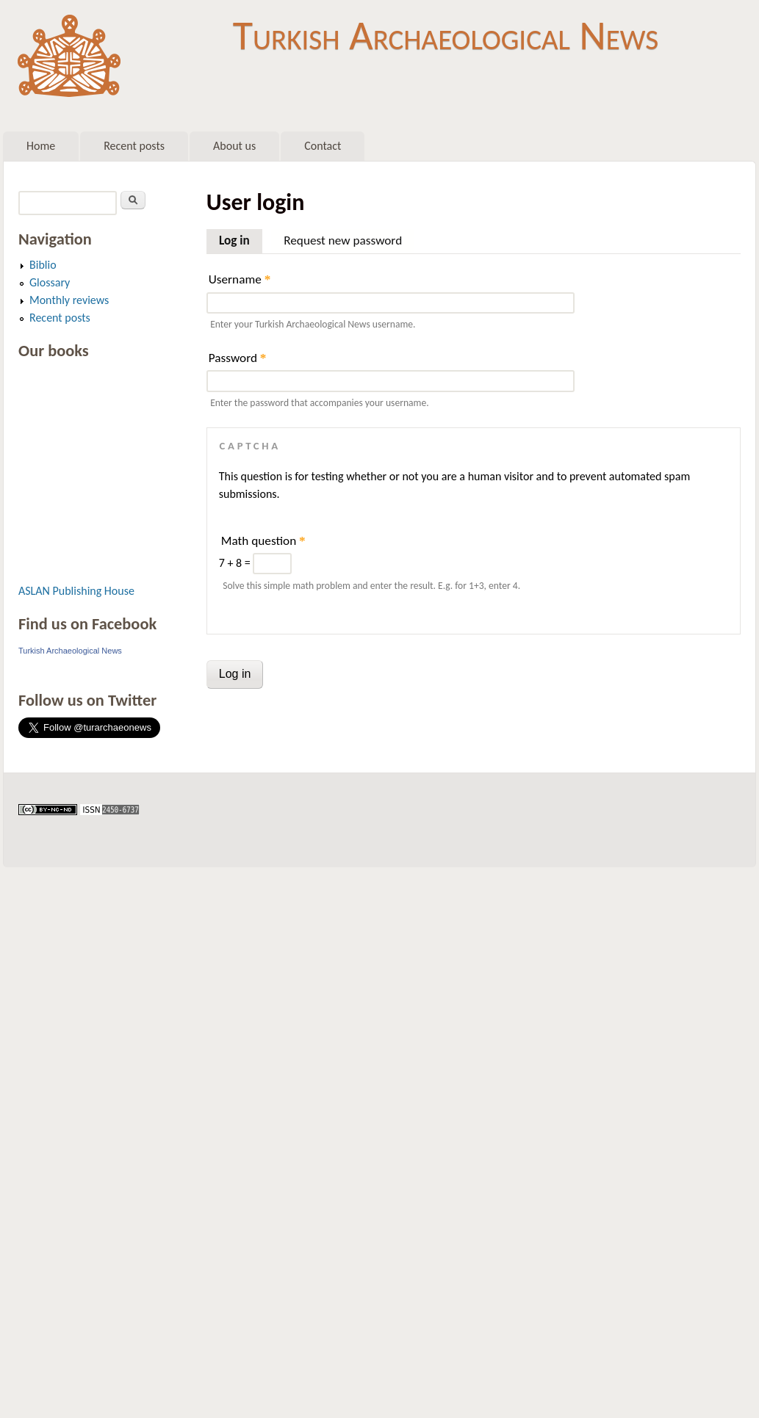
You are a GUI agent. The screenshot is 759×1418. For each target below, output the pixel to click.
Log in (240, 238)
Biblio (43, 265)
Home (40, 146)
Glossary (49, 282)
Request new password (343, 240)
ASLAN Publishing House (76, 591)
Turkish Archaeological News (445, 35)
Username (239, 279)
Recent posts (134, 146)
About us (234, 146)
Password (238, 358)
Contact (322, 146)
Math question (263, 541)
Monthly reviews (69, 300)
